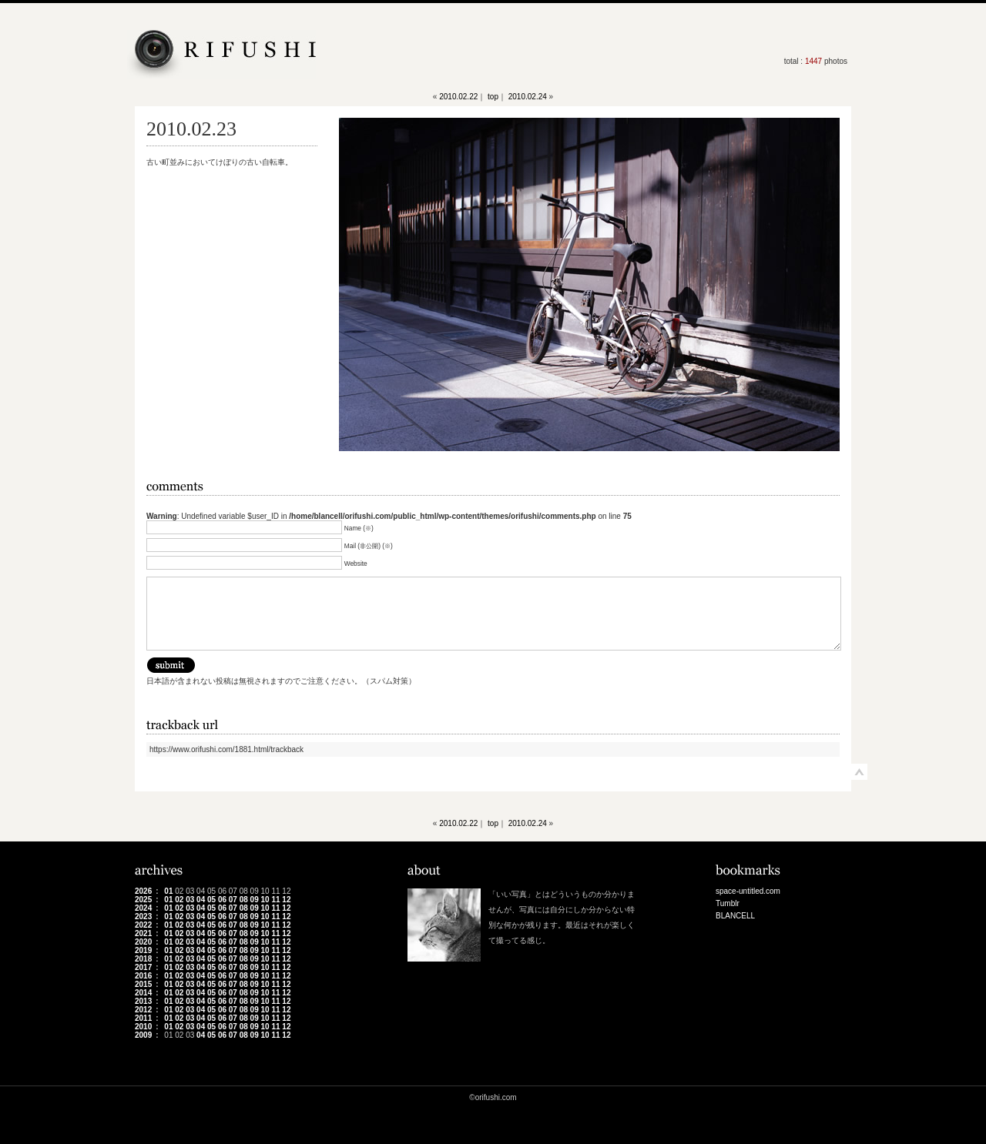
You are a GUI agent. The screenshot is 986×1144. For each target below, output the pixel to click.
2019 (143, 950)
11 (275, 899)
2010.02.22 (458, 96)
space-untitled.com (748, 891)
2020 (143, 942)
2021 (143, 933)
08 (244, 899)
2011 (143, 1018)
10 (265, 899)
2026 (143, 891)
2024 (143, 908)
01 (168, 891)
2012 (143, 1009)
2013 (143, 1001)
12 (286, 899)
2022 (143, 925)
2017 (143, 967)
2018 (143, 959)
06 (222, 899)
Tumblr (728, 903)
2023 (143, 916)
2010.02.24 (527, 96)
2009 (143, 1035)
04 (200, 899)
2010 (143, 1026)
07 (233, 899)
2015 (143, 984)
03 (190, 899)
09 (254, 899)
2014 (143, 992)
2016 (143, 976)
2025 (143, 899)
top (493, 96)
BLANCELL (735, 916)
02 (179, 899)
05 (211, 899)
